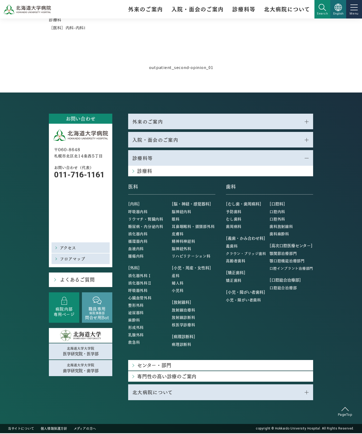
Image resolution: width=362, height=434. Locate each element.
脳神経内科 (181, 212)
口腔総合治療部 (283, 288)
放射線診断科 (183, 318)
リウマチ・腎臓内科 (145, 220)
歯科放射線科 (281, 227)
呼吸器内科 (138, 212)
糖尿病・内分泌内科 (145, 227)
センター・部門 (154, 366)
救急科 (134, 343)
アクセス (68, 247)
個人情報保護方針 (54, 429)
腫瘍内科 (136, 257)
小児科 (177, 291)
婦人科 (177, 284)
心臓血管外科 (140, 298)
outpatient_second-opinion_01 (181, 67)
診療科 (55, 19)
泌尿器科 (136, 313)
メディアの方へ (85, 429)
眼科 (176, 220)
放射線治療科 (183, 310)
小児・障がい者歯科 (243, 300)
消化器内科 (138, 234)
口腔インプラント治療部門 (291, 268)
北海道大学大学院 (80, 351)
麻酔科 (134, 321)
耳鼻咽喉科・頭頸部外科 (193, 227)
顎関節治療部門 (283, 254)
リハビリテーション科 (191, 257)
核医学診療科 (183, 325)
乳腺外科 (136, 335)
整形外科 (136, 306)
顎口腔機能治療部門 (287, 261)
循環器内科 (138, 242)
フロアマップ (73, 259)
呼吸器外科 (138, 291)
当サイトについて (21, 429)
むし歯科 (234, 220)
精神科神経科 (183, 242)
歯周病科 (234, 227)
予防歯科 (234, 212)
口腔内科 (277, 212)
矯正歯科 (234, 281)
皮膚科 (177, 234)
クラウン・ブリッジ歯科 (246, 254)
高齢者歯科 (235, 261)
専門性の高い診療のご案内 (167, 377)
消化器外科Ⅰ (140, 276)
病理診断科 (181, 345)
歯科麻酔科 (279, 234)
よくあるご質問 (76, 279)
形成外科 (136, 328)
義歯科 (232, 247)
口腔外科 (277, 220)
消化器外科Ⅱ (140, 284)
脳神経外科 (181, 249)
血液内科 (136, 249)
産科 (176, 276)
